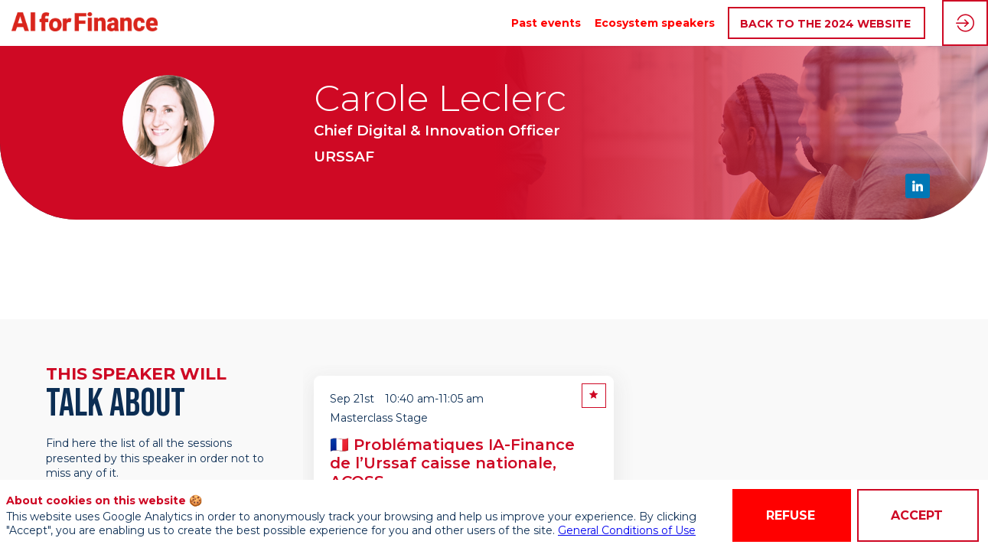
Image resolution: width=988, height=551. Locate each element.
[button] (826, 23)
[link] (546, 23)
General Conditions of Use (627, 530)
